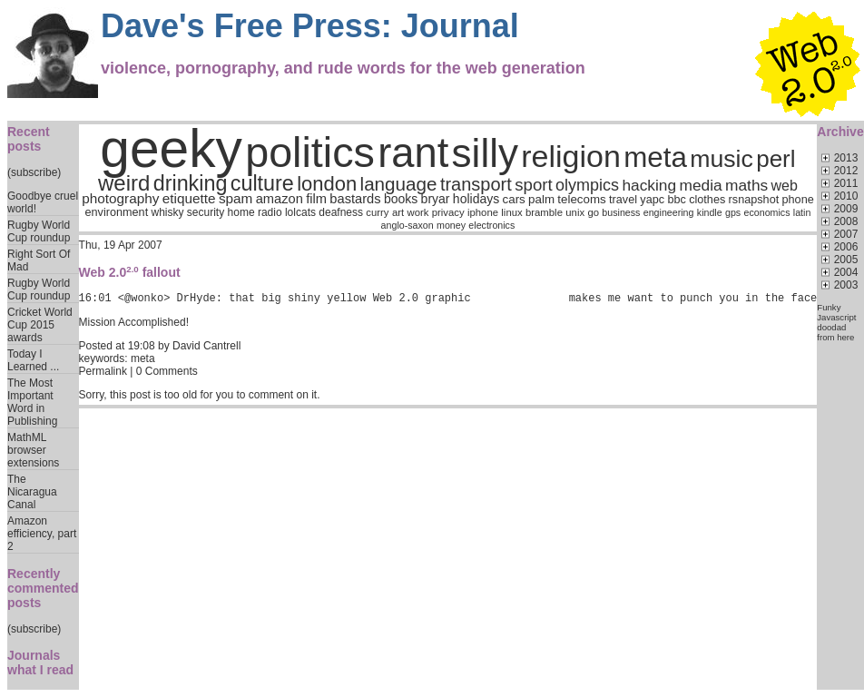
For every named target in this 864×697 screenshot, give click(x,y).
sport (533, 184)
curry (377, 212)
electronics (491, 225)
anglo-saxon (407, 225)
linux (511, 212)
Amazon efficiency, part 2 (41, 534)
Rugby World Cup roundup (38, 231)
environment (116, 212)
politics (310, 152)
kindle (709, 212)
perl (775, 158)
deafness (341, 212)
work (417, 212)
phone (797, 199)
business (621, 212)
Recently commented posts (43, 588)
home (240, 212)
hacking (649, 185)
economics (766, 212)
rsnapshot (754, 199)
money (451, 225)
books (400, 198)
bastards (354, 198)
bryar (435, 198)
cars (514, 199)
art (398, 212)
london (327, 183)
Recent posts (28, 138)
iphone (482, 212)
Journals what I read (40, 662)
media (700, 185)
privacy (448, 212)
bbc (676, 199)
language (398, 183)
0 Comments (167, 374)
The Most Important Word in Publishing (32, 402)
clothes (707, 199)
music (721, 158)
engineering (668, 212)
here (845, 337)
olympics (587, 185)
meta (655, 157)
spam (235, 198)
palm (541, 199)
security (205, 212)
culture (262, 183)
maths (746, 185)
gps (733, 212)
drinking (190, 183)
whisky (167, 212)
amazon (279, 198)
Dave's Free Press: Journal (310, 25)
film (316, 198)
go (593, 212)
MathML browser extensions (33, 450)
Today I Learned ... (33, 360)
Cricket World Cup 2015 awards (40, 325)
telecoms (581, 199)
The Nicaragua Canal (32, 492)
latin (802, 212)
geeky (171, 148)
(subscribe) (34, 172)
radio (270, 212)
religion (571, 156)
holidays (476, 198)
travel (623, 199)
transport (476, 184)
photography (120, 198)
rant (413, 153)
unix (574, 212)
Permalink (103, 374)
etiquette (189, 198)
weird (124, 183)
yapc (652, 199)
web (784, 185)
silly (485, 153)
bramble (544, 212)
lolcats (300, 212)
